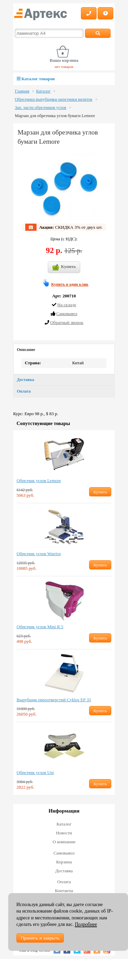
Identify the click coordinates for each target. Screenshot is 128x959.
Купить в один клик (69, 284)
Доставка (25, 379)
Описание (26, 349)
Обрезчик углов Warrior (39, 553)
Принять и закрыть (40, 938)
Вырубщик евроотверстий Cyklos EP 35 (54, 699)
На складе (66, 304)
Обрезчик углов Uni (35, 772)
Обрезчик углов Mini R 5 (40, 626)
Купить (64, 267)
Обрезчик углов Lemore (39, 480)
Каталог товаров (36, 78)
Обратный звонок (66, 322)
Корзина (64, 861)
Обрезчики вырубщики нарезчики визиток (54, 99)
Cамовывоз (66, 313)
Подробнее (86, 924)
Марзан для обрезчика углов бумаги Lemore (55, 115)
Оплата (24, 391)
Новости (64, 832)
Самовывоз (64, 853)
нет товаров (64, 67)
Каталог (43, 91)
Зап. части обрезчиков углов (40, 107)
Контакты (64, 890)
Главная (22, 91)
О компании (64, 841)
